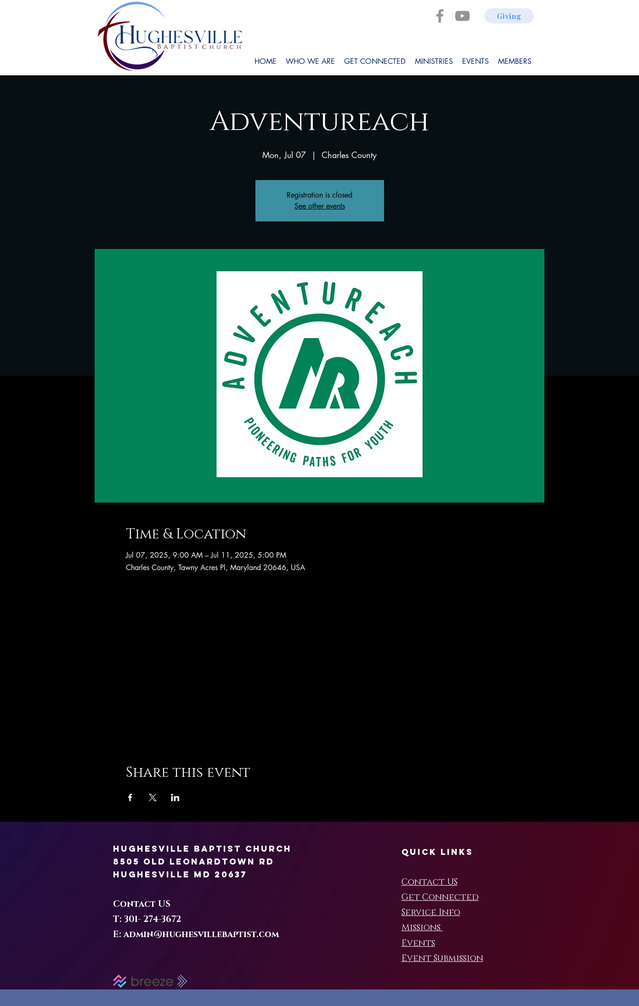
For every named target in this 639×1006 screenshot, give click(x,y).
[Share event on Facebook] (130, 797)
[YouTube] (462, 16)
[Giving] (509, 15)
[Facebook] (440, 16)
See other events (319, 206)
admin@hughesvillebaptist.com (201, 934)
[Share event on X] (152, 797)
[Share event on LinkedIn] (175, 797)
